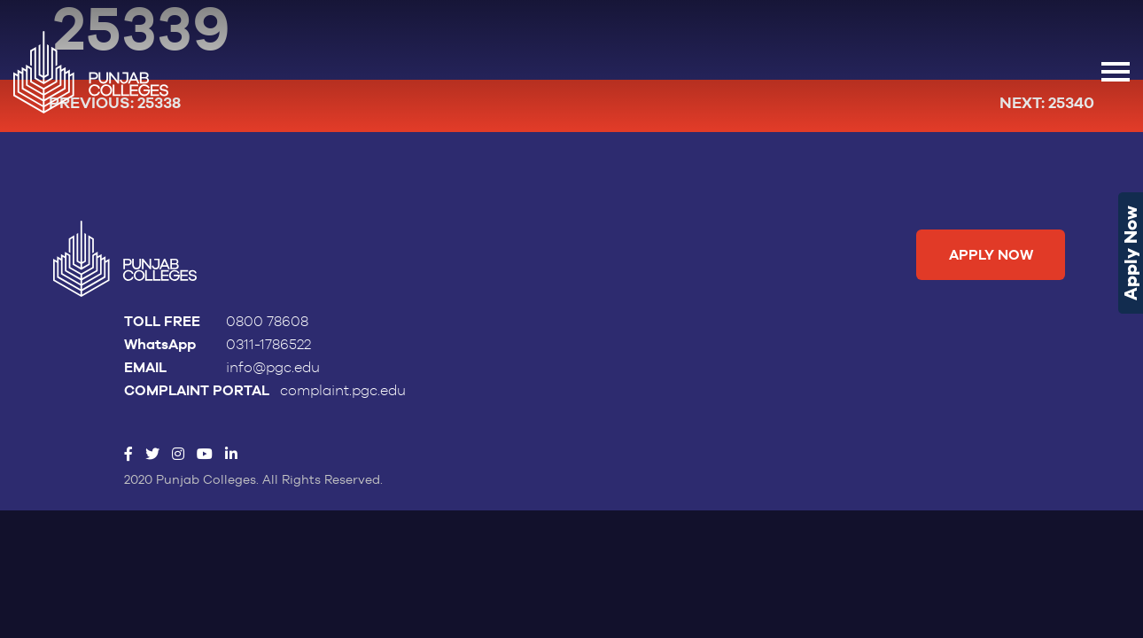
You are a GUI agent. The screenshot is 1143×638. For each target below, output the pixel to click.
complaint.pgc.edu (343, 391)
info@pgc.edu (273, 368)
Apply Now (1130, 253)
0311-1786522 (268, 345)
